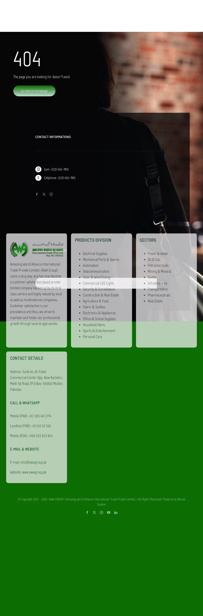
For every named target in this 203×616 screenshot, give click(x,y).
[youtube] (108, 353)
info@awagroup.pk (33, 303)
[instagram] (101, 353)
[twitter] (94, 353)
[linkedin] (115, 353)
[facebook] (87, 353)
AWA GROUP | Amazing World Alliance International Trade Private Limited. (92, 341)
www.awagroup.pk (34, 313)
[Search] (162, 284)
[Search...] (96, 284)
